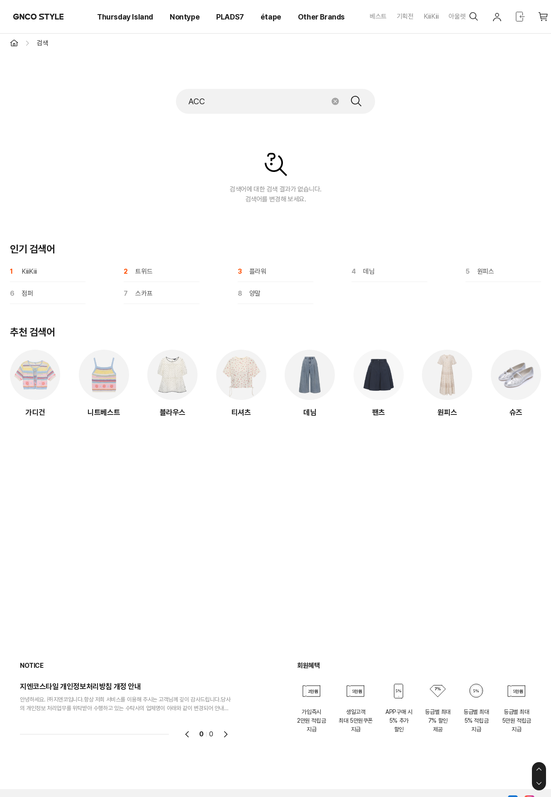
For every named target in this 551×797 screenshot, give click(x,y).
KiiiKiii (431, 16)
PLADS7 (230, 16)
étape (271, 16)
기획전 (405, 16)
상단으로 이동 (539, 769)
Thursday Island (125, 16)
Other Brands (321, 16)
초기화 (335, 101)
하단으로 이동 (539, 783)
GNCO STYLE (38, 16)
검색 (356, 101)
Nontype (185, 16)
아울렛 (457, 16)
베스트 (378, 16)
